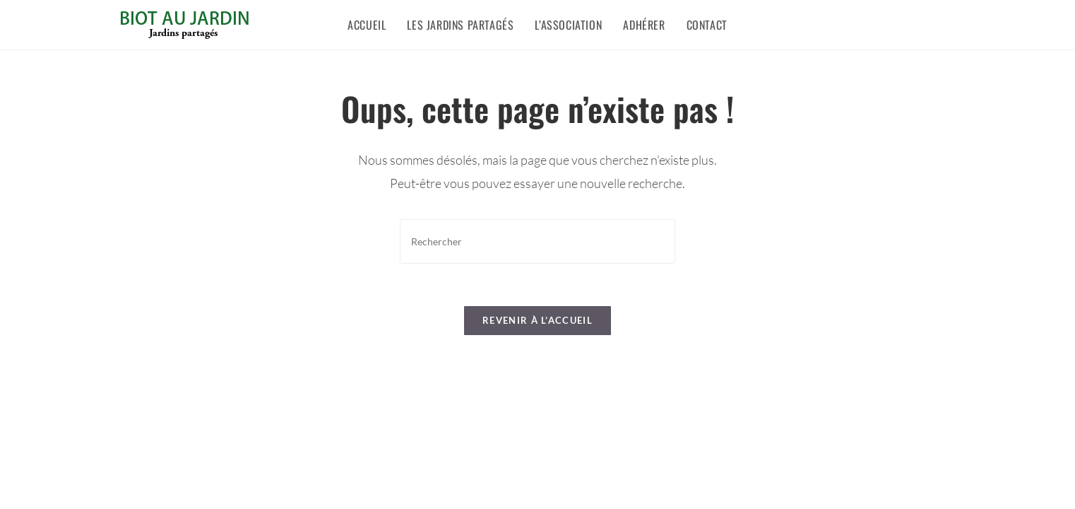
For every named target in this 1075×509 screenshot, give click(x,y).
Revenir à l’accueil (537, 320)
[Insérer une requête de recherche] (537, 241)
